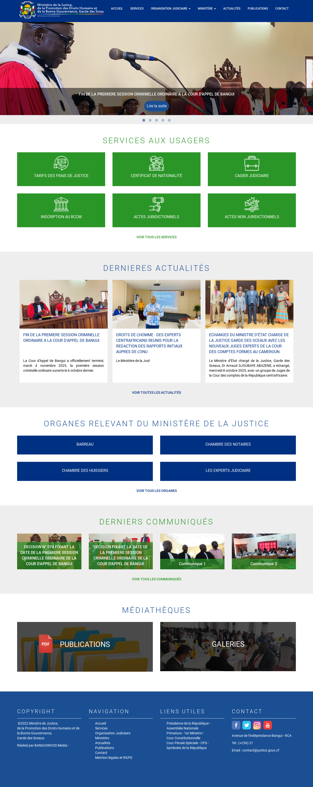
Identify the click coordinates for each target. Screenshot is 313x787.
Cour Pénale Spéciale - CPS (188, 743)
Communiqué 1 (192, 563)
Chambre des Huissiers (85, 470)
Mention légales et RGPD (113, 758)
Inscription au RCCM (61, 217)
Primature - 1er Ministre (186, 733)
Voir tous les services (156, 237)
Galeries (228, 644)
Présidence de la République (189, 723)
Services (137, 8)
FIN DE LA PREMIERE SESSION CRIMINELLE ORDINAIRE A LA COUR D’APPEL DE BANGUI (157, 94)
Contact (282, 8)
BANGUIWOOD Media (52, 745)
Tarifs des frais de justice (61, 175)
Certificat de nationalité (156, 175)
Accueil (117, 8)
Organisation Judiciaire (170, 8)
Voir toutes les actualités (156, 392)
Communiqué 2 (263, 563)
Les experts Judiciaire (228, 470)
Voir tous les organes (156, 491)
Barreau (85, 444)
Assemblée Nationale (182, 728)
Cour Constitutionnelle (183, 738)
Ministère (207, 8)
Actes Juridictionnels (156, 217)
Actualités (231, 8)
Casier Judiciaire (252, 175)
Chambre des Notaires (228, 444)
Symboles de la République (187, 748)
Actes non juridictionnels (252, 217)
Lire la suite (157, 106)
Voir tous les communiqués (156, 579)
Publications (258, 8)
